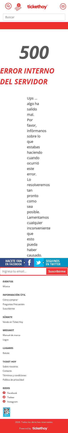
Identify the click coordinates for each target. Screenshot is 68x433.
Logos (6, 339)
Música (6, 286)
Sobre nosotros (10, 366)
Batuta (6, 353)
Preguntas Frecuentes (14, 304)
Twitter (10, 397)
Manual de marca (11, 335)
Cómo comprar (10, 299)
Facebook (12, 393)
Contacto (7, 370)
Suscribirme (9, 308)
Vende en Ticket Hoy (13, 321)
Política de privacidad (13, 379)
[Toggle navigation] (8, 6)
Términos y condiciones (14, 375)
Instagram (12, 401)
